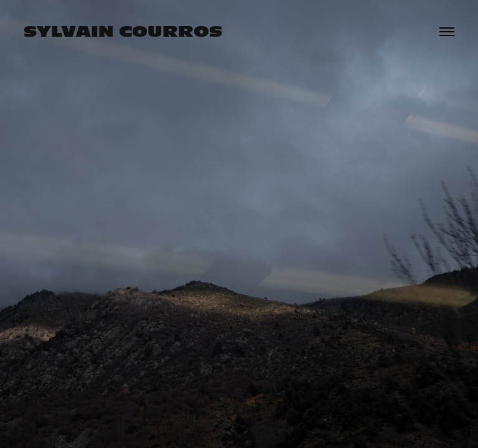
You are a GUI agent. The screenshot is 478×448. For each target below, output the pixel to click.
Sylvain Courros (123, 31)
